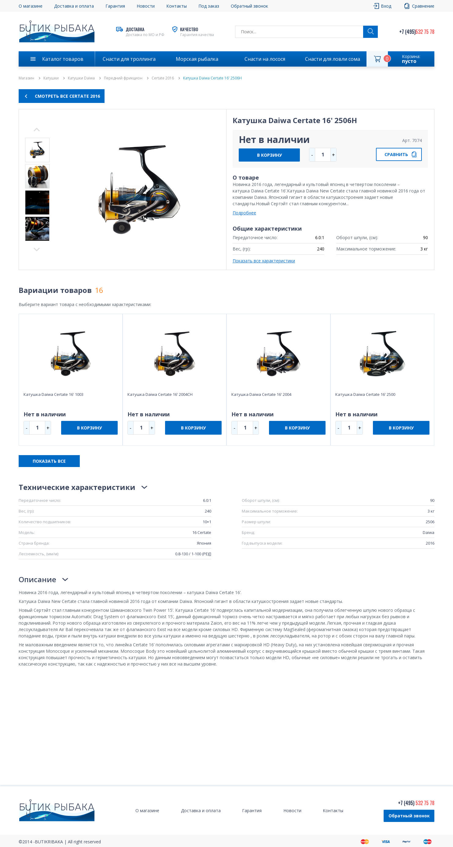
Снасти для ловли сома (332, 59)
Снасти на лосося (265, 59)
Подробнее (244, 213)
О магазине (30, 6)
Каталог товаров (62, 59)
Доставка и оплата (74, 6)
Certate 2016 (163, 78)
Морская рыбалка (197, 59)
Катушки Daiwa (81, 78)
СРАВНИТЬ (396, 154)
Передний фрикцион (123, 78)
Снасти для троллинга (129, 59)
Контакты (176, 6)
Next (36, 129)
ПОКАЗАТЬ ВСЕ (49, 461)
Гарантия (115, 6)
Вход (386, 6)
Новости (146, 6)
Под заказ (208, 6)
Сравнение (423, 6)
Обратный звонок (249, 6)
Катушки (51, 78)
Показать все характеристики (264, 261)
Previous (36, 249)
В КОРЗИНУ (269, 155)
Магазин (26, 78)
